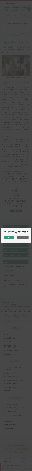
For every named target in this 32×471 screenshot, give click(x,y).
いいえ (23, 237)
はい (9, 237)
